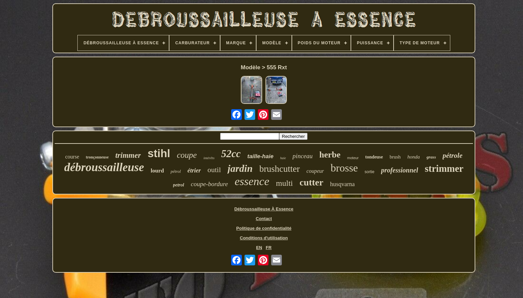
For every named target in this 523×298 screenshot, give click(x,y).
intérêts (208, 158)
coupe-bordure (209, 183)
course (72, 156)
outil (214, 169)
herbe (330, 154)
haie (283, 158)
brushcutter (279, 169)
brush (395, 156)
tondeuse (374, 156)
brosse (344, 168)
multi (284, 183)
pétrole (452, 155)
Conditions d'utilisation (264, 237)
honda (413, 156)
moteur (353, 158)
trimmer (128, 155)
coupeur (315, 171)
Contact (264, 218)
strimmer (444, 168)
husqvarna (342, 184)
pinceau (303, 155)
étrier (194, 170)
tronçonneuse (97, 157)
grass (431, 156)
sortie (369, 171)
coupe (187, 154)
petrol (178, 184)
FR (269, 247)
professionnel (399, 170)
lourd (157, 170)
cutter (312, 182)
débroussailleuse (104, 167)
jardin (239, 168)
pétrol (175, 171)
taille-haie (260, 156)
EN (259, 247)
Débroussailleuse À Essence (263, 208)
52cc (231, 153)
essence (251, 181)
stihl (158, 153)
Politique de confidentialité (263, 228)
